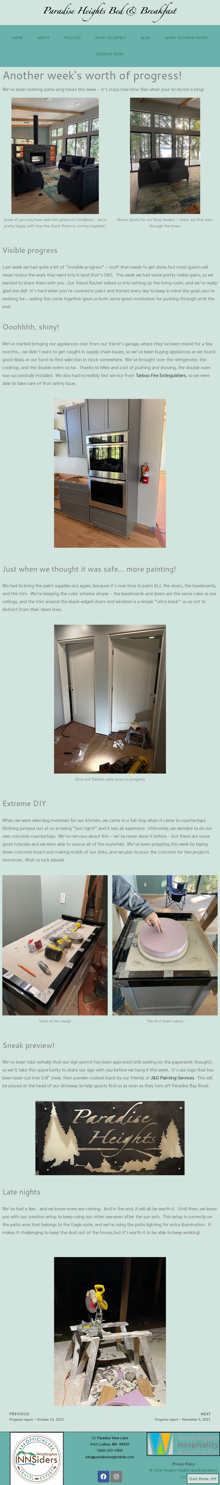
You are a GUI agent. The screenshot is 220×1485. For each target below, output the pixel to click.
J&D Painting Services (172, 1078)
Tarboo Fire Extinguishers (161, 375)
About (43, 37)
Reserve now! (110, 54)
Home (17, 37)
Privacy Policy (183, 1463)
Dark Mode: (203, 1479)
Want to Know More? (186, 37)
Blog (146, 37)
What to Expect (110, 37)
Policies (72, 37)
